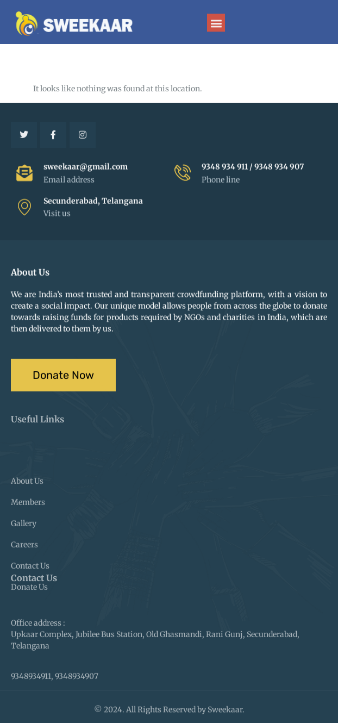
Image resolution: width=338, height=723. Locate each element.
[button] (216, 24)
